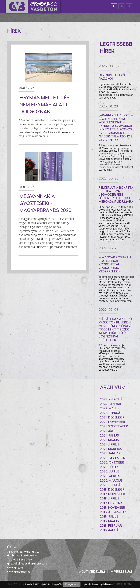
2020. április (110, 476)
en (121, 6)
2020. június (110, 471)
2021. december (112, 417)
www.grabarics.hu (19, 571)
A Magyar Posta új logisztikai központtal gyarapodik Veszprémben (115, 264)
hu (113, 6)
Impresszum (120, 572)
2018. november (112, 507)
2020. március (111, 480)
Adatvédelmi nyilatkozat (98, 584)
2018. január (110, 530)
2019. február (111, 503)
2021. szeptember (114, 426)
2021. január (110, 453)
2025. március (111, 399)
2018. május (109, 521)
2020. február (111, 485)
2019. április (109, 498)
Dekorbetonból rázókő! (112, 77)
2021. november (112, 422)
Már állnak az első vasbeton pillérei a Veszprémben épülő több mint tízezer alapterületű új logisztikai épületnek (115, 329)
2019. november (112, 494)
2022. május (109, 408)
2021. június (109, 435)
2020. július (109, 467)
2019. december (112, 489)
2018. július (109, 516)
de (129, 6)
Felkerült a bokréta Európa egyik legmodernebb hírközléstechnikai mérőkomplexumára (116, 195)
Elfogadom (71, 584)
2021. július (109, 431)
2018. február (111, 526)
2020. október (112, 462)
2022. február (111, 413)
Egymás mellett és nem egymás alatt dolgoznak (44, 105)
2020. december (112, 458)
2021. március (111, 449)
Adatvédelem (92, 572)
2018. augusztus (113, 512)
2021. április (109, 444)
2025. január (110, 404)
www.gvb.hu (15, 567)
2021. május (109, 440)
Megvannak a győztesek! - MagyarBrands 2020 (45, 203)
